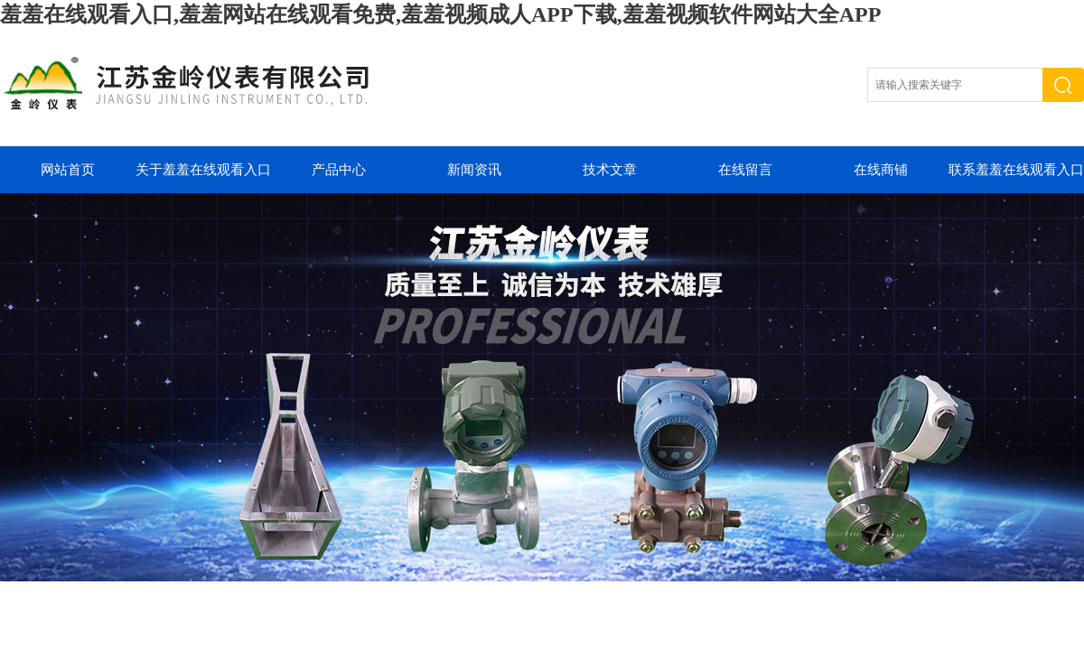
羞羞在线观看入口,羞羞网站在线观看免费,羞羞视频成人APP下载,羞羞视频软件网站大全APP (440, 14)
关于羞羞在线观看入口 (203, 169)
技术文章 (610, 169)
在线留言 (745, 169)
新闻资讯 (474, 169)
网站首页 (68, 169)
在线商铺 (881, 169)
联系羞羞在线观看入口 (1016, 169)
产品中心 (339, 169)
